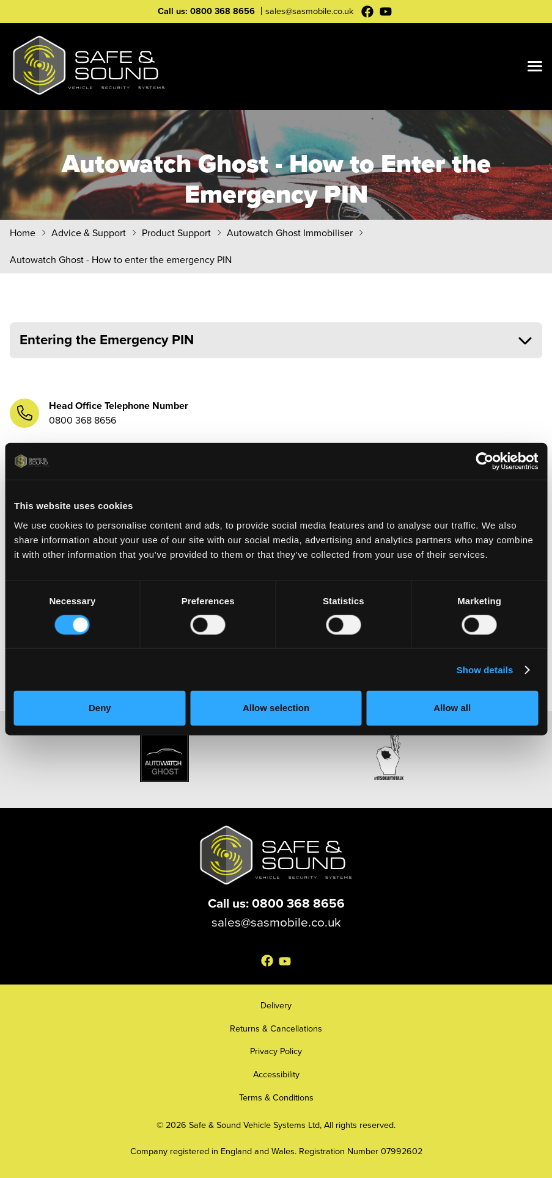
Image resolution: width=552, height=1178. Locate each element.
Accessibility (276, 1074)
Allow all (452, 708)
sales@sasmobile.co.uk (309, 11)
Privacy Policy (276, 1051)
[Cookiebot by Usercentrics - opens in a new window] (484, 461)
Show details (485, 669)
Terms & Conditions (276, 1097)
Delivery (276, 1005)
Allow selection (276, 708)
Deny (100, 708)
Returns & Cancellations (276, 1028)
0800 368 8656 (222, 11)
